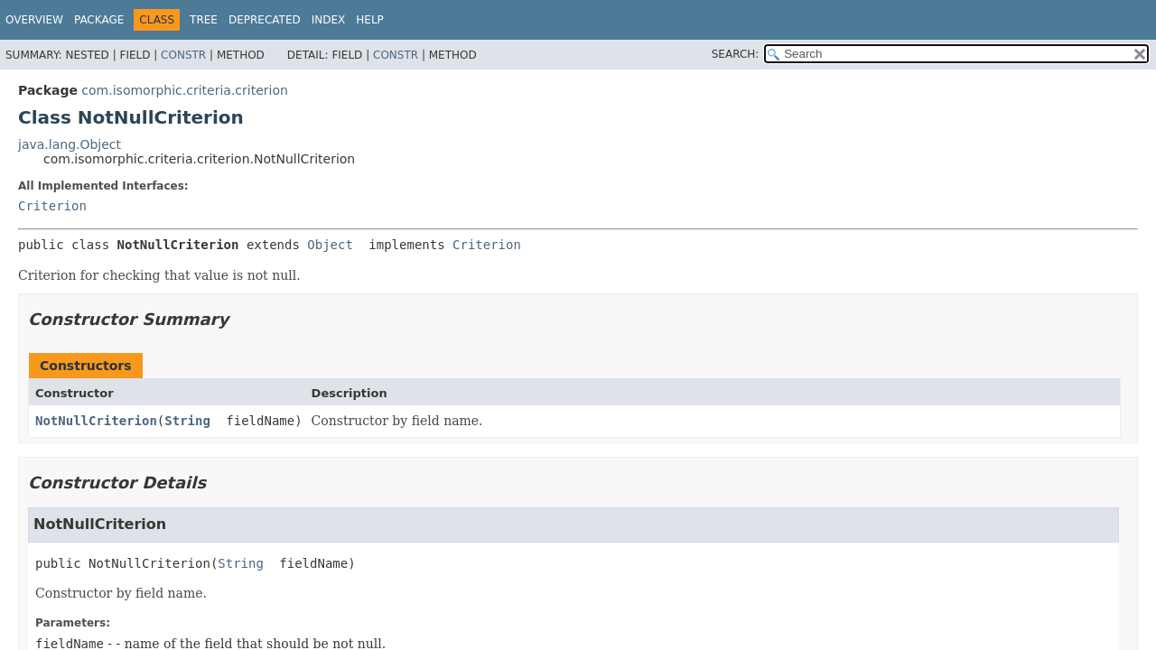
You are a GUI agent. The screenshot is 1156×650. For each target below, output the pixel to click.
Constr (183, 55)
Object (330, 244)
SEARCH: (736, 54)
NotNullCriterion (96, 420)
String (187, 420)
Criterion (52, 206)
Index (329, 20)
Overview (34, 20)
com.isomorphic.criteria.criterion (184, 90)
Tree (204, 20)
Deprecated (264, 20)
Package (99, 20)
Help (370, 20)
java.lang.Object (69, 144)
